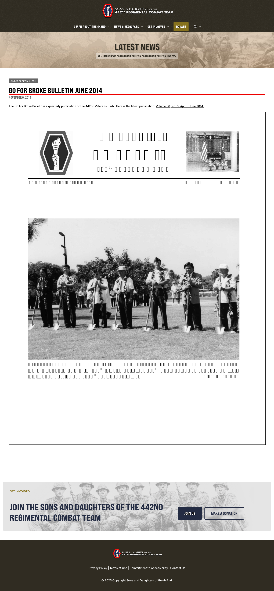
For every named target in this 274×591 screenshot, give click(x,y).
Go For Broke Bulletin (129, 56)
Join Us (189, 513)
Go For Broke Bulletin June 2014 (55, 91)
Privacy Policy (98, 568)
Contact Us (177, 568)
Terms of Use (118, 568)
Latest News (109, 56)
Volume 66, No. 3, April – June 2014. (180, 106)
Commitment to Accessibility (148, 568)
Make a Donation (224, 513)
